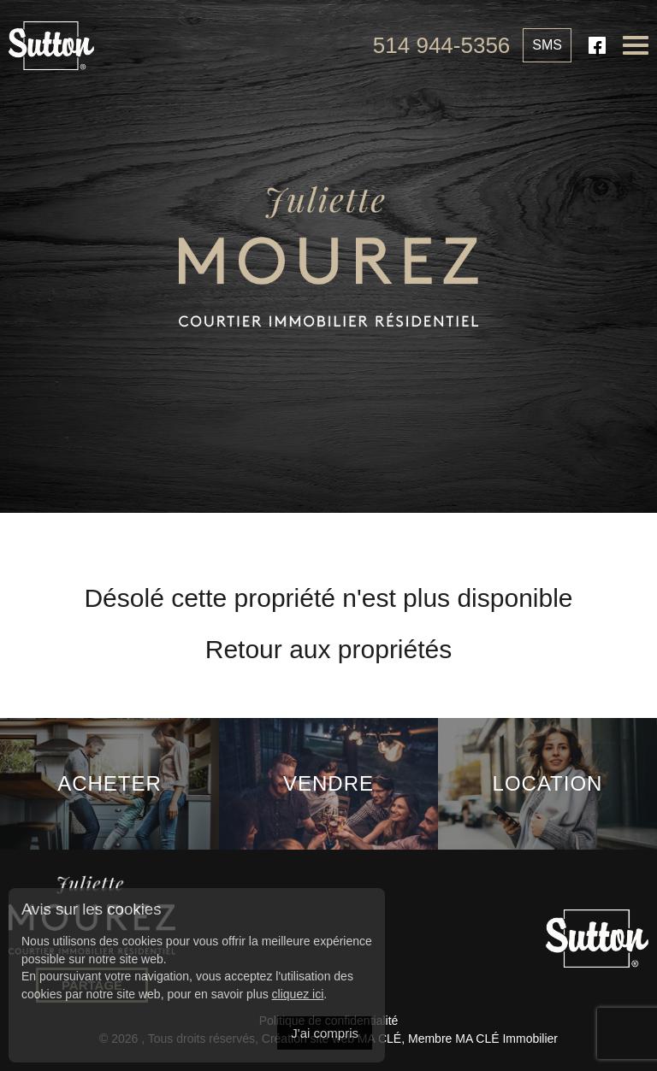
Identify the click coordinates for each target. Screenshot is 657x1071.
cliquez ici (298, 994)
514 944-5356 (441, 45)
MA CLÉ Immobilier (506, 1038)
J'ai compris (324, 1033)
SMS (547, 45)
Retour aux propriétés (329, 649)
